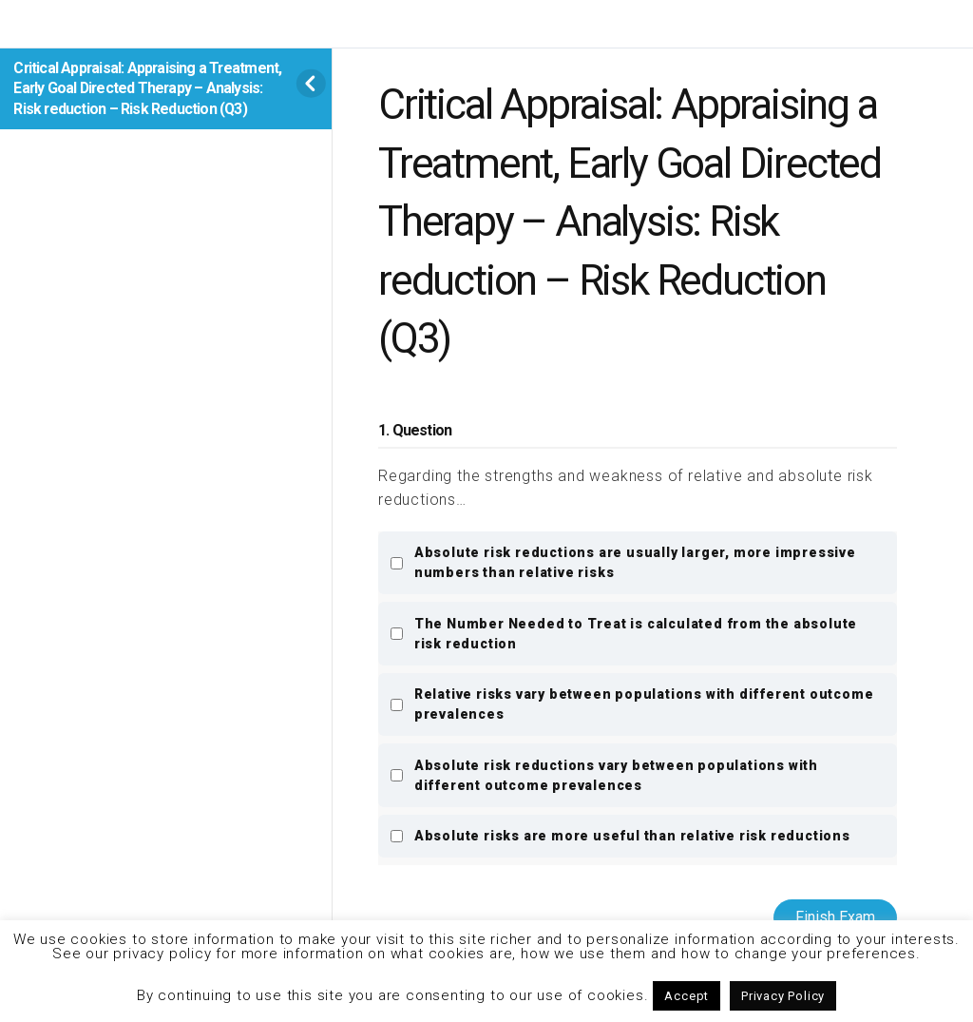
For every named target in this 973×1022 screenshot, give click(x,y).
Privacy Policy (783, 996)
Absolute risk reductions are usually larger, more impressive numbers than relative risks (623, 562)
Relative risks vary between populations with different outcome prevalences (631, 704)
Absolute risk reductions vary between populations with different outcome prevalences (604, 775)
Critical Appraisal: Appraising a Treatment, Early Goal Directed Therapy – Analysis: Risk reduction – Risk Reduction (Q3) (147, 88)
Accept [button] (686, 996)
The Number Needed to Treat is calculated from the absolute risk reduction (623, 633)
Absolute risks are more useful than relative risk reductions (620, 835)
